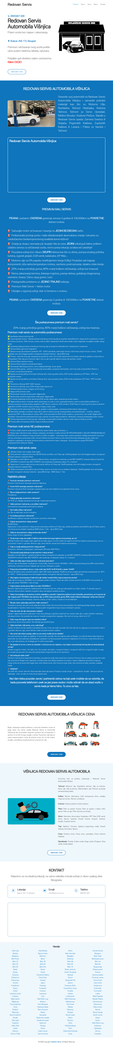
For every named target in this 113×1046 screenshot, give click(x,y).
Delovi (96, 4)
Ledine (70, 993)
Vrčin (70, 1028)
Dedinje (70, 975)
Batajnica (15, 956)
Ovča (15, 1007)
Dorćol (70, 977)
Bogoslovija (98, 967)
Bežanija (70, 959)
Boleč (15, 969)
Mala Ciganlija (98, 996)
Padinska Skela (42, 1007)
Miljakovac (15, 1002)
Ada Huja (15, 951)
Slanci (70, 1018)
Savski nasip (70, 1015)
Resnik (97, 1009)
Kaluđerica (15, 985)
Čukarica (15, 975)
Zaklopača (97, 1028)
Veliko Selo (15, 1026)
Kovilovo (43, 991)
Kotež (15, 991)
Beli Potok (15, 959)
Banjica (15, 953)
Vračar (15, 1028)
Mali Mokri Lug (42, 999)
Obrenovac (98, 1004)
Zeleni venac (42, 1031)
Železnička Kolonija (70, 1031)
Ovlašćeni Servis (56, 1042)
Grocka (15, 983)
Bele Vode (97, 956)
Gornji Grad (98, 980)
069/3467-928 (16, 16)
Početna (75, 4)
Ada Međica (42, 951)
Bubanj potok (98, 969)
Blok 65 (15, 967)
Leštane (15, 996)
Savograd (42, 1015)
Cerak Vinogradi (70, 972)
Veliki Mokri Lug (97, 1023)
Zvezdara (97, 1034)
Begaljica (70, 956)
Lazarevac (42, 993)
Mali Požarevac (70, 999)
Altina (70, 951)
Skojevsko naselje (42, 1018)
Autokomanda (98, 951)
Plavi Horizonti (43, 1009)
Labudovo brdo (15, 993)
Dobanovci (15, 977)
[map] (25, 891)
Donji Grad (43, 977)
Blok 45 (15, 964)
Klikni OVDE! (15, 62)
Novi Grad (70, 1004)
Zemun (97, 1031)
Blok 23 (15, 961)
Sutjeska (15, 1023)
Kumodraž (97, 991)
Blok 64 (98, 964)
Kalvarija (43, 985)
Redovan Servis (20, 4)
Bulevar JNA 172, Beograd (22, 41)
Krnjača (70, 991)
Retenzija (15, 1012)
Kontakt (102, 4)
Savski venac (97, 1015)
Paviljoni (15, 1009)
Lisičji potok (70, 996)
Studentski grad (43, 1020)
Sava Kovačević (15, 1015)
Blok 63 (70, 964)
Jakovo (70, 983)
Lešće (97, 993)
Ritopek (70, 1012)
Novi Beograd (43, 1004)
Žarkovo (15, 1031)
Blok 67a (43, 967)
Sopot (97, 1018)
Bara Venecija (70, 953)
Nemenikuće (97, 1002)
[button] (11, 113)
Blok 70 (70, 967)
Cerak (43, 972)
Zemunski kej (43, 1034)
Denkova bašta (97, 975)
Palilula (70, 1007)
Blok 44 (98, 961)
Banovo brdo (42, 953)
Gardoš (42, 980)
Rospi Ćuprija (97, 1012)
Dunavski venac (97, 977)
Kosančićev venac (70, 988)
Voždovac (97, 1026)
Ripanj (43, 1012)
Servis (83, 4)
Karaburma (98, 985)
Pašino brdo (97, 1007)
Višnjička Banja (70, 1026)
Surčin (97, 1020)
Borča (43, 969)
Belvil (43, 959)
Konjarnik (42, 988)
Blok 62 (43, 964)
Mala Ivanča (15, 999)
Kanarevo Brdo (70, 985)
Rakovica (70, 1009)
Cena (89, 4)
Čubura (97, 972)
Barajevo (98, 953)
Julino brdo (98, 983)
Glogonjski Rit (70, 980)
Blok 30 (43, 961)
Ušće (70, 1023)
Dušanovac (15, 980)
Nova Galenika (15, 1004)
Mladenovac (70, 1002)
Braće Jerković (70, 969)
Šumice (70, 1020)
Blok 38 (70, 961)
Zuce (70, 1034)
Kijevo (15, 988)
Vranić (43, 1028)
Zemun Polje (15, 1034)
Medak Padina (98, 999)
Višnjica (42, 1026)
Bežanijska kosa (97, 959)
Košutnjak (97, 988)
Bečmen (43, 956)
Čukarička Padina (43, 975)
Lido (42, 996)
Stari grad (15, 1020)
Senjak (15, 1018)
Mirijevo (43, 1002)
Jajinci (43, 983)
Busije (15, 972)
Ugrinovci (42, 1023)
